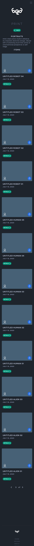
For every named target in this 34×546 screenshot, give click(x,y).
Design (17, 541)
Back (18, 30)
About (17, 544)
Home (17, 539)
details (6, 84)
